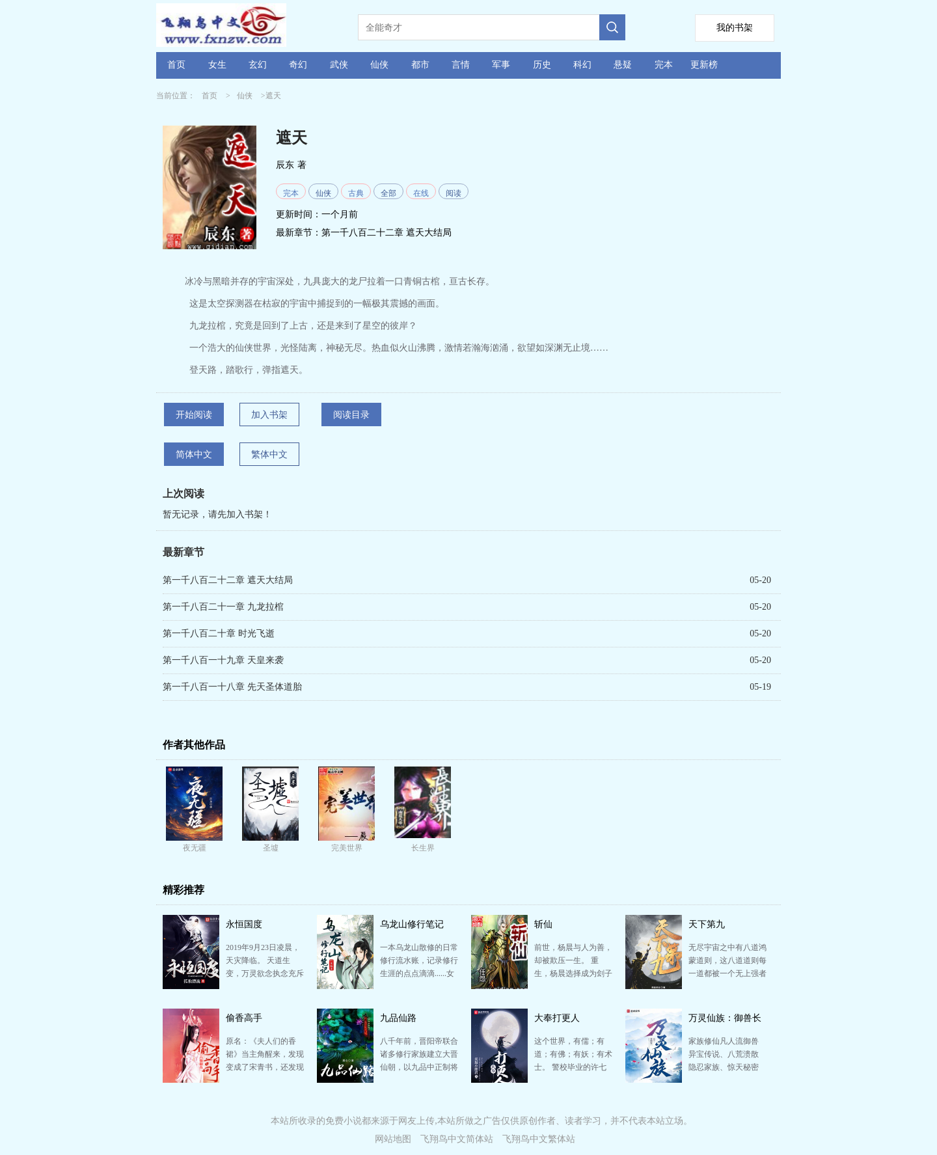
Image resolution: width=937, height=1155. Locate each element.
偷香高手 (244, 1018)
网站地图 (393, 1139)
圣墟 (270, 847)
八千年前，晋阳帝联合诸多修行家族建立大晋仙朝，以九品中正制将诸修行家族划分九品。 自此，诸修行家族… (419, 1067)
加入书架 (269, 415)
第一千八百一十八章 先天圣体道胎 (232, 687)
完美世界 (346, 847)
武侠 (339, 65)
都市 (420, 65)
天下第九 (706, 924)
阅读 (453, 193)
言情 (461, 65)
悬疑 (623, 65)
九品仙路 (398, 1018)
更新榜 (704, 65)
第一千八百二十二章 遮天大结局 (386, 233)
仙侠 (379, 65)
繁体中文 (269, 454)
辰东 (285, 165)
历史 (542, 65)
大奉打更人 (557, 1018)
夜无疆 (194, 847)
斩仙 (543, 924)
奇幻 (298, 65)
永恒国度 (244, 924)
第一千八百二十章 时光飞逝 (219, 633)
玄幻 (258, 65)
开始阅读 (194, 415)
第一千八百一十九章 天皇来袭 (223, 660)
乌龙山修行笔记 (412, 924)
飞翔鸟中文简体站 (456, 1139)
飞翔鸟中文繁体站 (538, 1139)
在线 (421, 193)
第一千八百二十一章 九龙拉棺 (223, 607)
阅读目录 (351, 415)
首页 (176, 65)
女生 (217, 65)
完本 (664, 65)
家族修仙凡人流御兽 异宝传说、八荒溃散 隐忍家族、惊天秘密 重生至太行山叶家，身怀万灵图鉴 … (727, 1067)
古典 (356, 193)
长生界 (423, 847)
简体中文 (194, 454)
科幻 (582, 65)
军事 (501, 65)
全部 (388, 193)
